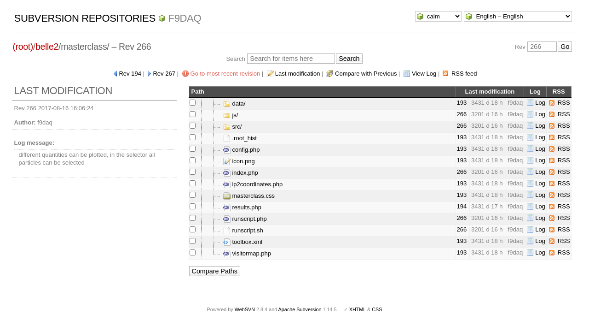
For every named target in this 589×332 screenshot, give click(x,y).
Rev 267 (164, 73)
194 (462, 206)
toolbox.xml (242, 241)
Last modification (297, 73)
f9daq (185, 18)
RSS (564, 102)
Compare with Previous (366, 73)
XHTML (357, 309)
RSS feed (464, 73)
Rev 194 (130, 73)
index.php (240, 172)
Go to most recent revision (225, 73)
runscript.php (245, 218)
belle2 (46, 47)
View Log (424, 73)
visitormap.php (247, 253)
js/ (230, 115)
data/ (234, 103)
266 (462, 114)
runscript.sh (243, 230)
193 (462, 102)
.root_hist (240, 138)
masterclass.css (249, 195)
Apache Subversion (300, 309)
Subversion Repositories (85, 18)
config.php (241, 149)
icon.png (239, 161)
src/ (232, 126)
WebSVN (245, 309)
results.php (242, 207)
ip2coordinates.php (253, 184)
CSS (377, 309)
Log (540, 102)
